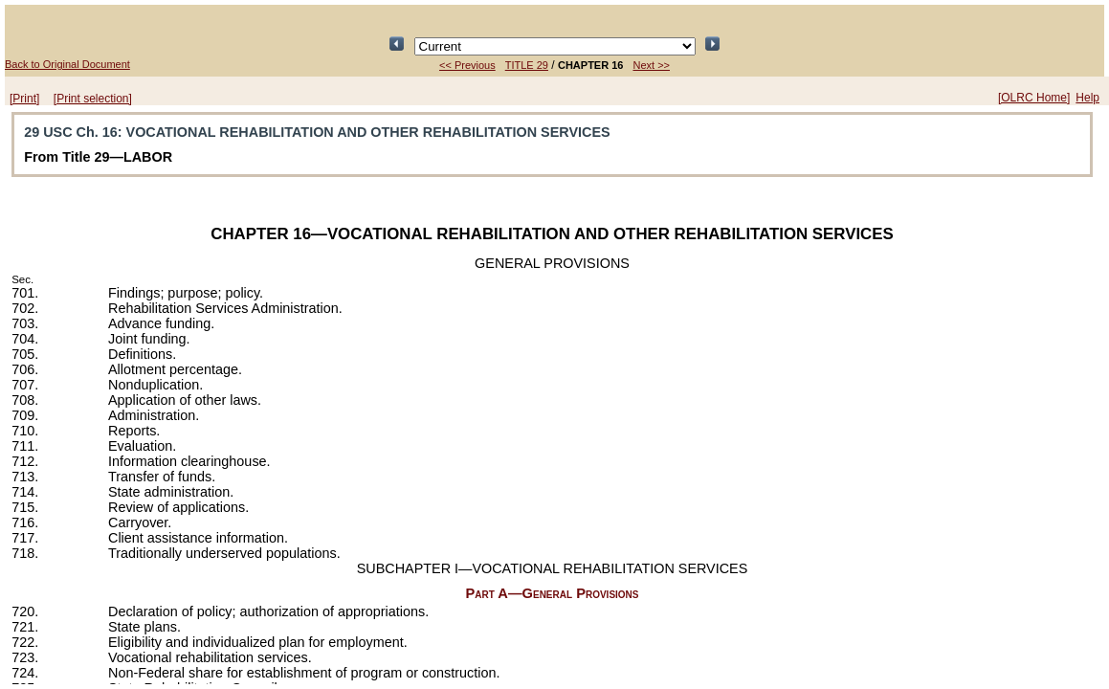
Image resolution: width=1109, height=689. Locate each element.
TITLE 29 (526, 65)
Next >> (651, 65)
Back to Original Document (67, 64)
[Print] (24, 98)
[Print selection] (93, 98)
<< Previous (467, 65)
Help (1087, 97)
